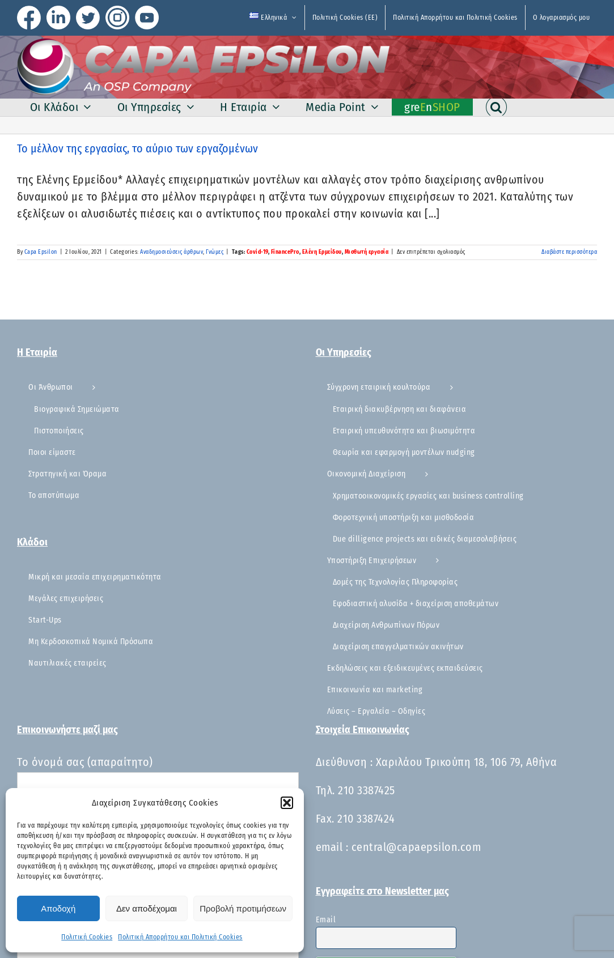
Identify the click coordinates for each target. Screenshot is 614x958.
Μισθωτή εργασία (367, 252)
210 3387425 (366, 790)
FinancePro (285, 252)
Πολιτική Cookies (86, 937)
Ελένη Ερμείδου (322, 252)
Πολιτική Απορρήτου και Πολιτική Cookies (180, 937)
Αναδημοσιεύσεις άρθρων (171, 252)
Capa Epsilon (40, 252)
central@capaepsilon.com (416, 847)
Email (326, 920)
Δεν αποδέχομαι (146, 908)
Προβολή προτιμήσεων (243, 908)
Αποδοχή (58, 908)
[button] (287, 802)
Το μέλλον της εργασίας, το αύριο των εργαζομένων (137, 148)
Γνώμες (214, 252)
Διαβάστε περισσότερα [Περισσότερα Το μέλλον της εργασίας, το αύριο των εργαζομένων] (569, 252)
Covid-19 (257, 252)
